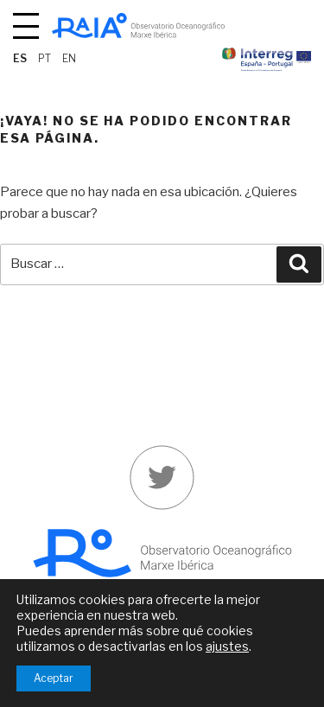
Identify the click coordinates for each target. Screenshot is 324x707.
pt (44, 58)
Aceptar (53, 678)
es (20, 58)
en (69, 58)
